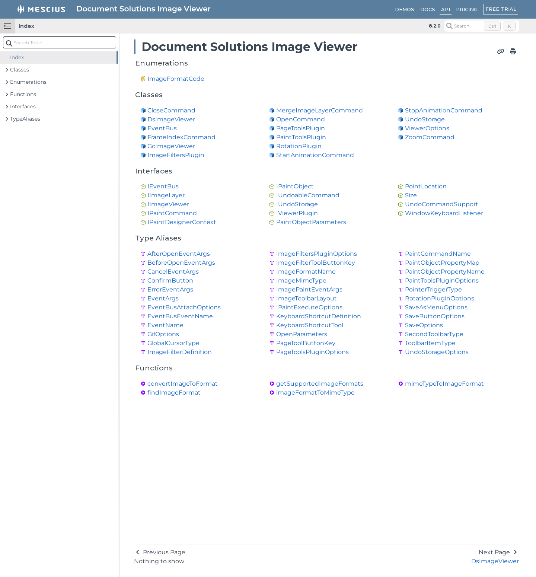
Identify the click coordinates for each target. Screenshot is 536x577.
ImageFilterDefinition (179, 352)
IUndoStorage (297, 204)
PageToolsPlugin (300, 128)
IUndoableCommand (307, 195)
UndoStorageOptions (437, 352)
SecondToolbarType (434, 334)
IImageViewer (168, 204)
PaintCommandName (438, 253)
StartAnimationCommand (315, 155)
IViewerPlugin (297, 213)
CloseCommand (171, 110)
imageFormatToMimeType (315, 392)
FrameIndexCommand (181, 137)
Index (26, 26)
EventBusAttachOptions (184, 307)
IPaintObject (295, 186)
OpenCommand (300, 119)
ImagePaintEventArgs (309, 289)
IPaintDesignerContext (181, 222)
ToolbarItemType (430, 343)
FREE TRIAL (500, 9)
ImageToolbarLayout (306, 298)
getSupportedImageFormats (319, 383)
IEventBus (163, 186)
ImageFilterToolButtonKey (315, 262)
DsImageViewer (171, 119)
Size (411, 195)
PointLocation (426, 186)
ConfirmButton (170, 280)
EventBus (162, 128)
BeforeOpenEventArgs (181, 262)
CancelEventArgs (173, 271)
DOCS (427, 9)
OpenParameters (301, 334)
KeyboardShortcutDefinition (318, 316)
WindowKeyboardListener (444, 213)
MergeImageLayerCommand (319, 110)
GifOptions (163, 334)
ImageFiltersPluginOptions (316, 253)
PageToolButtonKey (305, 343)
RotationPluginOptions (439, 298)
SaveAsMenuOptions (436, 307)
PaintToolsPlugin (301, 137)
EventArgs (163, 298)
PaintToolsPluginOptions (442, 280)
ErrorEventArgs (170, 289)
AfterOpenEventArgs (178, 253)
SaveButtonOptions (435, 316)
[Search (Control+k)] (481, 26)
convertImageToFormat (182, 383)
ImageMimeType (301, 280)
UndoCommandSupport (441, 204)
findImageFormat (174, 392)
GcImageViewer (171, 146)
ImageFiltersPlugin (175, 155)
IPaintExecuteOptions (309, 307)
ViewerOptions (427, 128)
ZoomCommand (429, 137)
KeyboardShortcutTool (309, 325)
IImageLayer (166, 195)
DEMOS (404, 9)
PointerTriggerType (433, 289)
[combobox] (59, 42)
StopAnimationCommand (443, 110)
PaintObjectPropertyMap (442, 262)
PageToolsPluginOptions (312, 352)
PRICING (467, 9)
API (445, 9)
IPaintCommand (172, 213)
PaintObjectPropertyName (445, 271)
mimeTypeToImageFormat (444, 383)
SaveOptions (424, 325)
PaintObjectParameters (311, 222)
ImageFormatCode (175, 78)
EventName (165, 325)
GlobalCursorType (173, 343)
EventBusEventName (180, 316)
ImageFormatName (306, 271)
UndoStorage (425, 119)
